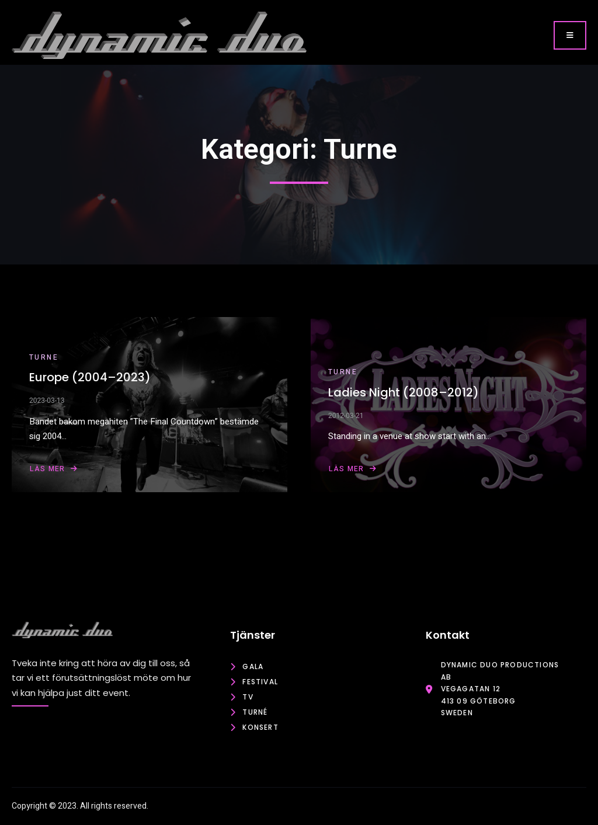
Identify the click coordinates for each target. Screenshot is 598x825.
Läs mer (54, 469)
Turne (43, 357)
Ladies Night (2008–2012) (403, 392)
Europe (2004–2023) (90, 377)
